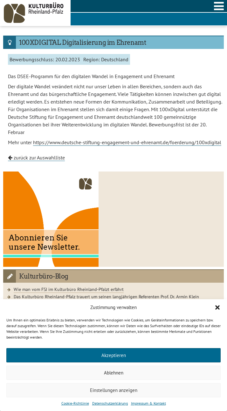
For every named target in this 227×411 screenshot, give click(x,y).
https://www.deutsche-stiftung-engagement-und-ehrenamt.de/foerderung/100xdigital (127, 142)
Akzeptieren (113, 355)
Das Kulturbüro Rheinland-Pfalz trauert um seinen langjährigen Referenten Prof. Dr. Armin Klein (106, 296)
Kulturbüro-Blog (43, 276)
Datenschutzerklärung (110, 403)
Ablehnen (113, 373)
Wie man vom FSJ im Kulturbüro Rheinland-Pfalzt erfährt (69, 289)
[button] (217, 307)
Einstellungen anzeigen (113, 390)
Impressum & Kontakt (148, 403)
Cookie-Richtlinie (75, 403)
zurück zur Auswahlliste (36, 157)
